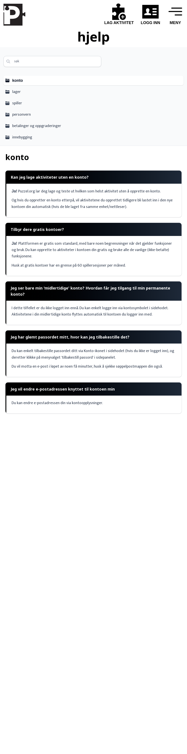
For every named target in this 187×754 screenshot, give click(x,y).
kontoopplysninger (87, 403)
